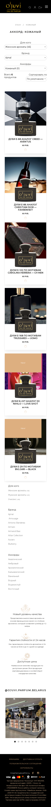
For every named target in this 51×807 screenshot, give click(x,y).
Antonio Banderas (16, 523)
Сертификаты (26, 768)
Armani (11, 527)
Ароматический (16, 568)
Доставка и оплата (32, 759)
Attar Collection (15, 535)
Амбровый (13, 563)
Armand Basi (14, 531)
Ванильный (13, 576)
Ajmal (10, 514)
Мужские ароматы (19, 495)
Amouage (13, 518)
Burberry (12, 544)
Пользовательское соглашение (25, 764)
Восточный (13, 589)
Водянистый (14, 584)
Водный (12, 580)
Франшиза (14, 759)
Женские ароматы (19, 490)
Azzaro (11, 539)
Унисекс (14, 499)
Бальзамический (16, 572)
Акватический (15, 559)
